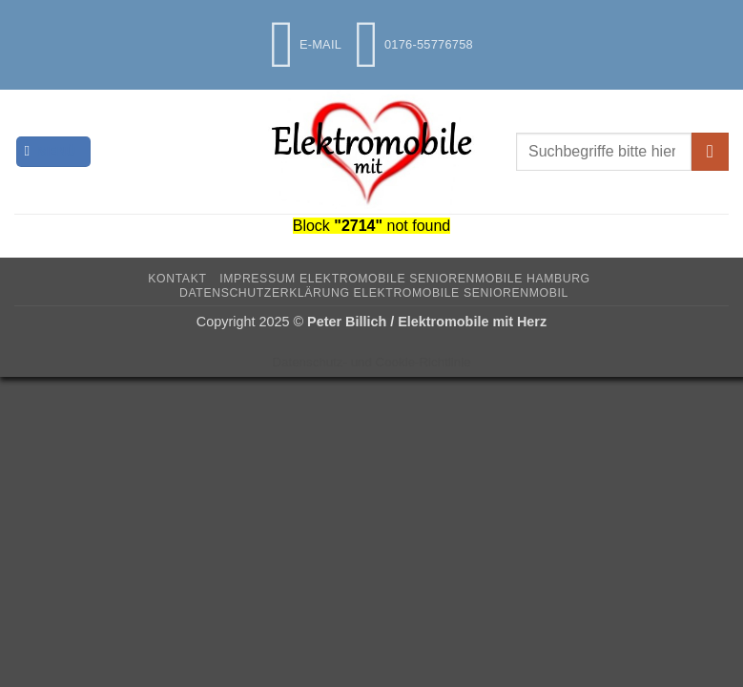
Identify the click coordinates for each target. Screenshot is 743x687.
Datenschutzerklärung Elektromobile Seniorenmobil (373, 293)
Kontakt (177, 278)
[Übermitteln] (710, 151)
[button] (54, 152)
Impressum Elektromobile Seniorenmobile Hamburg (404, 278)
